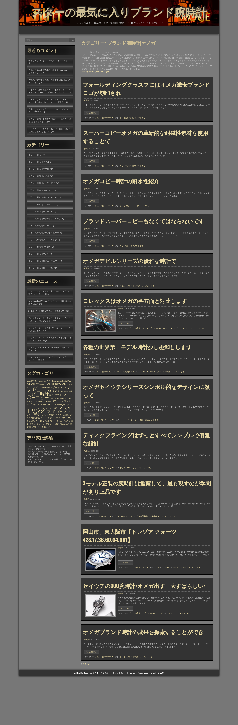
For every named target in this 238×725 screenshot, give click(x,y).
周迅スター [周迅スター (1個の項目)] (41, 443)
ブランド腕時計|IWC (103, 556)
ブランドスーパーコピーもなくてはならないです (143, 247)
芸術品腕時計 (155, 556)
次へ (86, 713)
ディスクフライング (128, 506)
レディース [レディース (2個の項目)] (66, 437)
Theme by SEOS (156, 722)
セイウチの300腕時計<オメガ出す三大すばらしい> (144, 630)
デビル (122, 314)
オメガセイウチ (126, 455)
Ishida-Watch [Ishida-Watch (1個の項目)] (67, 400)
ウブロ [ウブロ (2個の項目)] (62, 403)
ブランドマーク (133, 314)
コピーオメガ (125, 188)
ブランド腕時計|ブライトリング (42, 259)
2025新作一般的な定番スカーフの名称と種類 (48, 330)
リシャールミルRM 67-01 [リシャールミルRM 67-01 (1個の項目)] (50, 437)
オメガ (152, 405)
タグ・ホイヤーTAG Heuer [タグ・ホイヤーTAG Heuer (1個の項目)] (41, 421)
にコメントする (138, 137)
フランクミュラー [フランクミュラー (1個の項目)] (39, 424)
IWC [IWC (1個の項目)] (28, 403)
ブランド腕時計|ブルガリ (39, 266)
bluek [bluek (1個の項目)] (29, 400)
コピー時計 (124, 272)
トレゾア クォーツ (180, 609)
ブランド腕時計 (135, 658)
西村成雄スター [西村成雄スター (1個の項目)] (35, 446)
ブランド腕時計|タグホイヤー (41, 224)
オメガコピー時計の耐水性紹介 (121, 205)
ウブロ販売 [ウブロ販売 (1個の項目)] (62, 407)
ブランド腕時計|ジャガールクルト (43, 217)
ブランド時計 (132, 703)
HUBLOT (144, 405)
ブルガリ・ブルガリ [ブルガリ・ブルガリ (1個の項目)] (62, 434)
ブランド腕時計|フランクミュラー (43, 252)
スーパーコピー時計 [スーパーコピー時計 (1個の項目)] (57, 418)
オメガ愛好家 (125, 137)
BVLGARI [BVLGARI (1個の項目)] (34, 400)
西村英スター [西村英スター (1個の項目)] (47, 446)
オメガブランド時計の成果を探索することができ (143, 678)
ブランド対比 (184, 359)
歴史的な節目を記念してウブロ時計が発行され (49, 129)
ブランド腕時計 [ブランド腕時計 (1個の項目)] (48, 434)
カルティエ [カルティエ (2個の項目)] (53, 410)
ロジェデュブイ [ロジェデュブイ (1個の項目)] (33, 440)
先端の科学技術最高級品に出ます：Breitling (48, 90)
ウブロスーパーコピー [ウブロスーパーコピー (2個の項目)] (44, 407)
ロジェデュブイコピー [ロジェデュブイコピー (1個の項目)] (47, 440)
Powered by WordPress (137, 722)
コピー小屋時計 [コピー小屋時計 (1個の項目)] (66, 411)
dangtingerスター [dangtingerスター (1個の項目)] (45, 400)
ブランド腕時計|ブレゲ (38, 273)
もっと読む (92, 133)
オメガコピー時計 (127, 230)
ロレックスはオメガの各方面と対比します (135, 331)
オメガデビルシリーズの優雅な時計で (129, 289)
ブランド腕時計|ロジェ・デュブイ (43, 280)
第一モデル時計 (163, 405)
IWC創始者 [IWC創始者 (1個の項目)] (35, 403)
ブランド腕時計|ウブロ (104, 405)
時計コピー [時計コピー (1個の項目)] (50, 443)
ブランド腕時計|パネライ (39, 245)
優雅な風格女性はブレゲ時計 (41, 80)
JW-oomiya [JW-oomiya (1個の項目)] (43, 403)
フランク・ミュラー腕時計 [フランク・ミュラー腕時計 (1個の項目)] (48, 428)
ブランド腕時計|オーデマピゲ (41, 203)
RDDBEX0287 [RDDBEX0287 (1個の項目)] (53, 403)
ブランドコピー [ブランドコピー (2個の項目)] (53, 431)
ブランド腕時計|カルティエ (40, 210)
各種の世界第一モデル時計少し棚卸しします (137, 380)
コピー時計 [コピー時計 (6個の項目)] (38, 413)
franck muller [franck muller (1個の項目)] (57, 400)
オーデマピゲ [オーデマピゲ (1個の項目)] (42, 411)
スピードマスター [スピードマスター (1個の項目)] (56, 414)
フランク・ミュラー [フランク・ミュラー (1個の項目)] (54, 424)
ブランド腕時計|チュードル (40, 231)
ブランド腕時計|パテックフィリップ (44, 238)
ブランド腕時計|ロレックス (161, 359)
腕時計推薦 (143, 556)
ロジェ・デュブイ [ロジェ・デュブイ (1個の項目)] (63, 440)
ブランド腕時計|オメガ (104, 137)
